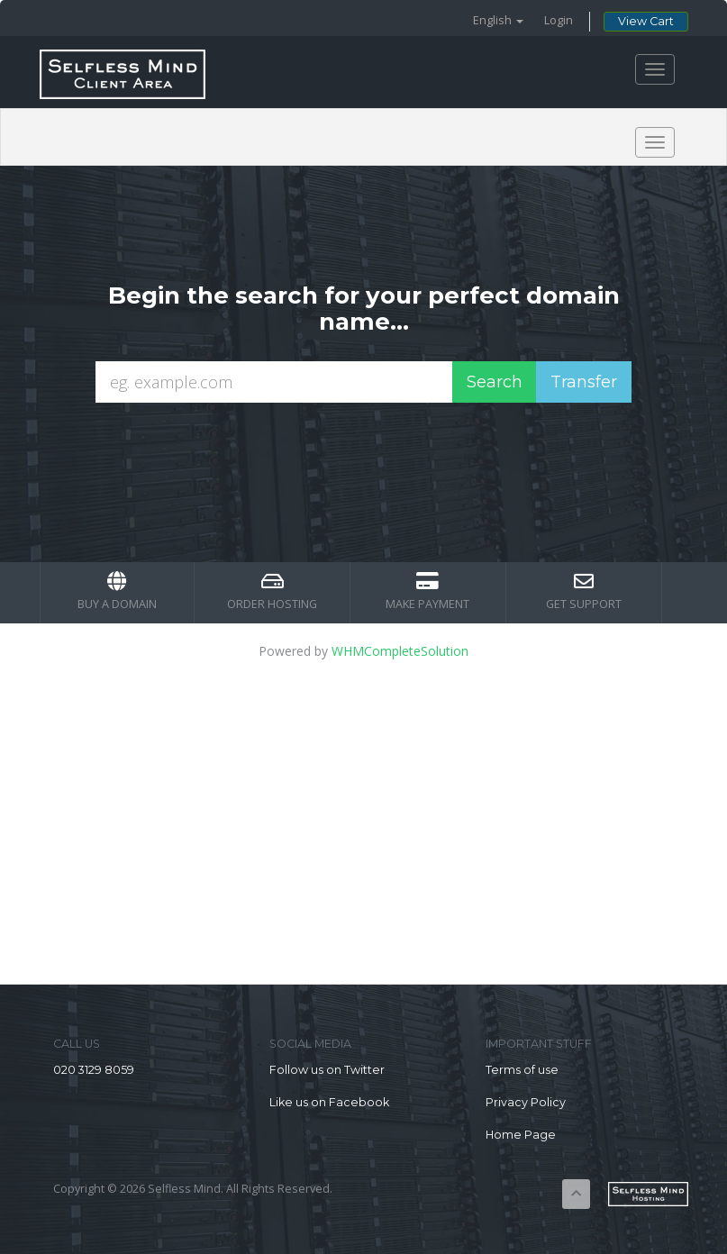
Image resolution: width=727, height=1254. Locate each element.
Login (558, 20)
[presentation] (380, 451)
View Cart (646, 21)
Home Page (521, 1134)
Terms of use (522, 1070)
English (498, 20)
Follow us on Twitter (327, 1070)
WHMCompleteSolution (400, 650)
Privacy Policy (526, 1102)
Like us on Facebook (329, 1102)
